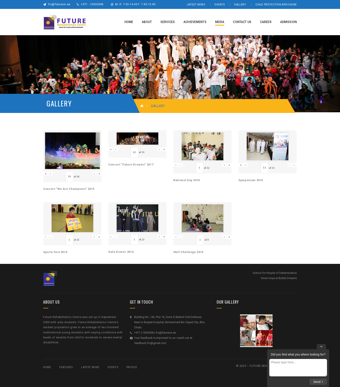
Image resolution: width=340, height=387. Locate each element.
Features (66, 367)
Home (47, 367)
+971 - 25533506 (90, 4)
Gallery (240, 4)
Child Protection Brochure (276, 4)
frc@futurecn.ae (56, 4)
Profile (131, 367)
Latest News (196, 4)
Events (219, 4)
